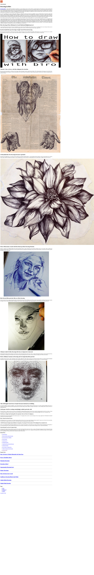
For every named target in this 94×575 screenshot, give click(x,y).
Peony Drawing (4, 439)
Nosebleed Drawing (5, 442)
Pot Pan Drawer (4, 434)
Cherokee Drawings (5, 445)
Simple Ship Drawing (5, 483)
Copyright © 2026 (3, 493)
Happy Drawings (4, 470)
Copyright (3, 490)
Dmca (3, 488)
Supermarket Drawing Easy (7, 467)
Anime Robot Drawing (5, 480)
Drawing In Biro (3, 8)
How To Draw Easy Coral (6, 473)
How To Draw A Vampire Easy (7, 447)
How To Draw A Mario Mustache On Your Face (11, 454)
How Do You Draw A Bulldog (6, 437)
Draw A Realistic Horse (6, 457)
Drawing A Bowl (4, 464)
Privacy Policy (4, 489)
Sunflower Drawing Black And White (9, 476)
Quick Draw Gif (4, 440)
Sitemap (3, 491)
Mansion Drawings (5, 460)
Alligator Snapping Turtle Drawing (7, 448)
